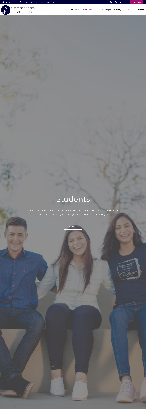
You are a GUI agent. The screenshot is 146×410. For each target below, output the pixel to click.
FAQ (130, 10)
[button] (136, 2)
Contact (140, 10)
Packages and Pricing (113, 10)
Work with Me (90, 10)
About (75, 10)
